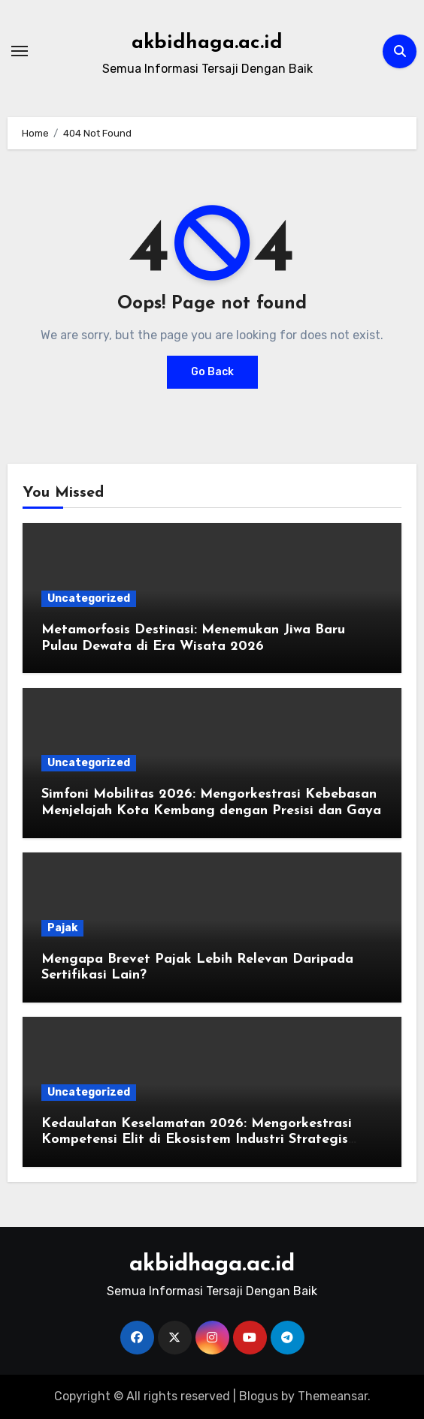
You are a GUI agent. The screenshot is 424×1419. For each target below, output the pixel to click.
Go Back (212, 371)
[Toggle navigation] (20, 51)
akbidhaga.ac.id (207, 43)
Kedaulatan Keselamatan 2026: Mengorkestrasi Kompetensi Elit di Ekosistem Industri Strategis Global (196, 1140)
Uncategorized (88, 598)
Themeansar (333, 1396)
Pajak (62, 927)
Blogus (258, 1396)
